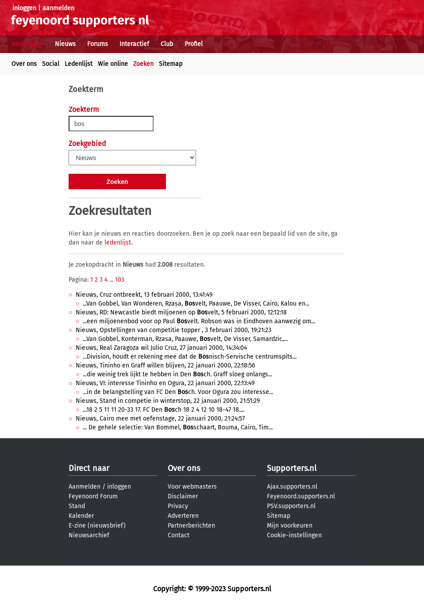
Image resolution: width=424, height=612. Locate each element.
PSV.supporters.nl (291, 506)
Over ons (24, 64)
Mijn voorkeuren (289, 525)
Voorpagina (27, 44)
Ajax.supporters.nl (292, 486)
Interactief (134, 44)
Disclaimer (183, 496)
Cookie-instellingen (294, 535)
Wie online (113, 64)
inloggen (24, 8)
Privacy (178, 506)
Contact (178, 535)
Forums (97, 44)
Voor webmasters (192, 486)
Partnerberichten (191, 525)
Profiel (194, 44)
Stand (77, 506)
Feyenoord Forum (93, 496)
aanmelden (58, 8)
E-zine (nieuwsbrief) (97, 525)
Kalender (81, 516)
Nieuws (65, 44)
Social (50, 64)
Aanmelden (84, 486)
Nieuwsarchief (89, 535)
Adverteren (183, 516)
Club (167, 44)
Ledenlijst (79, 64)
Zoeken (143, 64)
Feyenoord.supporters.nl (301, 496)
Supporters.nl (291, 468)
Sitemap (170, 64)
